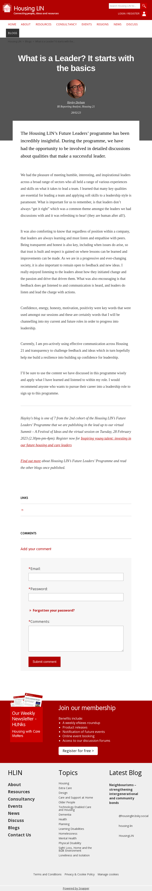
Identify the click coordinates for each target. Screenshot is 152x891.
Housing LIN (14, 41)
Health (63, 819)
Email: (34, 568)
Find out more (31, 461)
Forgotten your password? (54, 610)
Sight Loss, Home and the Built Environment (75, 849)
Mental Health (68, 838)
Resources (43, 24)
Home (12, 24)
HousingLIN (121, 836)
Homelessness (68, 833)
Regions (103, 24)
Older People (67, 802)
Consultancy (66, 24)
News (118, 24)
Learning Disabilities (71, 829)
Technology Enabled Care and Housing (75, 808)
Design (63, 793)
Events (87, 24)
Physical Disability (70, 843)
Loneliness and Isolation (74, 855)
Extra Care (65, 788)
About (26, 24)
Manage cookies (108, 874)
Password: (38, 588)
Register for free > (78, 750)
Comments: (39, 621)
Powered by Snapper (76, 888)
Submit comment (44, 661)
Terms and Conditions (47, 874)
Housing (64, 783)
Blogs (12, 33)
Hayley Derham (76, 102)
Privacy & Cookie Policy (80, 874)
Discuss (132, 24)
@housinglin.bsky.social (128, 816)
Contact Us (19, 835)
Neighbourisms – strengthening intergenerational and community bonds (123, 794)
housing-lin (121, 826)
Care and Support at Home (76, 797)
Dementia (65, 814)
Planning (64, 824)
